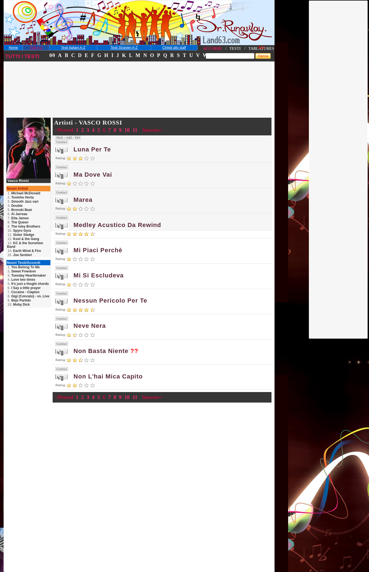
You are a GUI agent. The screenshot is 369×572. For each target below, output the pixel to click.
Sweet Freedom (21, 271)
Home (13, 48)
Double (14, 206)
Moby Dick (18, 304)
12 (263, 47)
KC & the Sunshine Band (25, 245)
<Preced (65, 130)
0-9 (51, 55)
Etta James (18, 218)
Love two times (21, 280)
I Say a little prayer (23, 288)
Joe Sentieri (19, 255)
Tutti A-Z (36, 48)
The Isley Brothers (23, 226)
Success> (152, 130)
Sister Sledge (20, 235)
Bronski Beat (19, 210)
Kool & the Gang (23, 239)
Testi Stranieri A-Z (124, 48)
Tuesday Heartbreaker (26, 275)
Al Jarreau (17, 214)
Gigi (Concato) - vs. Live (28, 296)
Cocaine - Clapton (23, 292)
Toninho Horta (20, 197)
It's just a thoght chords (28, 284)
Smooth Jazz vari (22, 201)
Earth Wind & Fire (24, 251)
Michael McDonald (23, 193)
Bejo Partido (19, 300)
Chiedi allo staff (174, 48)
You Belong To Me (23, 267)
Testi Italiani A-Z (73, 48)
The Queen (17, 222)
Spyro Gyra (19, 231)
